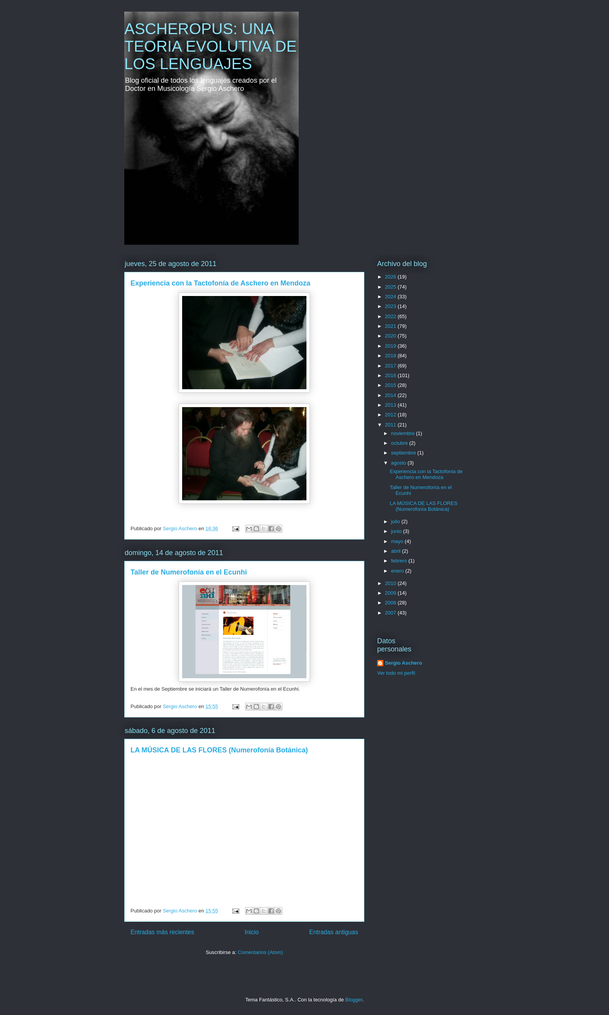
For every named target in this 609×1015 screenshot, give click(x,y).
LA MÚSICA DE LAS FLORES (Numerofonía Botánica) (219, 750)
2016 (391, 375)
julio (396, 521)
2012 (391, 415)
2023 (391, 306)
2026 (391, 277)
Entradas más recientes (162, 932)
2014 (391, 395)
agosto (399, 463)
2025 (391, 287)
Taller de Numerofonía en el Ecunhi (188, 572)
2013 (391, 405)
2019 (391, 346)
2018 (391, 356)
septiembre (404, 453)
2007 (391, 613)
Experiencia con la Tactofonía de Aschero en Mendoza (220, 283)
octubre (400, 443)
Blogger (353, 1000)
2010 (391, 583)
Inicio (252, 932)
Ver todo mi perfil (396, 673)
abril (396, 551)
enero (398, 571)
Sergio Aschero (403, 663)
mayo (398, 541)
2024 (391, 296)
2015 (391, 385)
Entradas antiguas (333, 932)
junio (397, 531)
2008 (391, 603)
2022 (391, 316)
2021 (391, 326)
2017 (391, 366)
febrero (400, 561)
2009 (391, 593)
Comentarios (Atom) (260, 952)
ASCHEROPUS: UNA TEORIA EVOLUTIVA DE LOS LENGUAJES (210, 46)
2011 (391, 425)
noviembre (403, 433)
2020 (391, 336)
